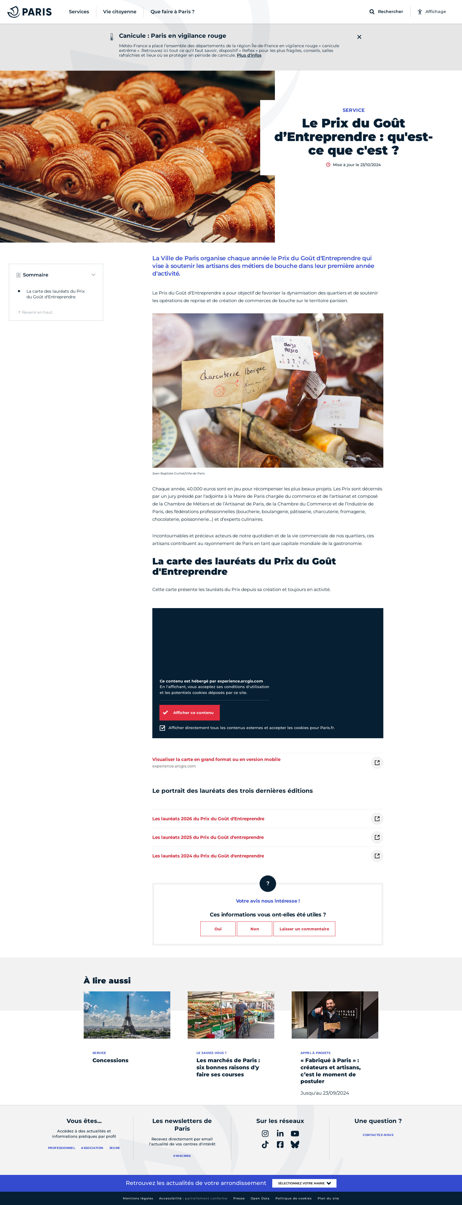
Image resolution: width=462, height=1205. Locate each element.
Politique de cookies (293, 1198)
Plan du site (328, 1198)
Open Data (260, 1198)
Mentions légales (138, 1198)
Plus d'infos (249, 55)
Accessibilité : (193, 1198)
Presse (239, 1198)
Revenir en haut (37, 312)
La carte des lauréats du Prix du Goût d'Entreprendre (56, 294)
